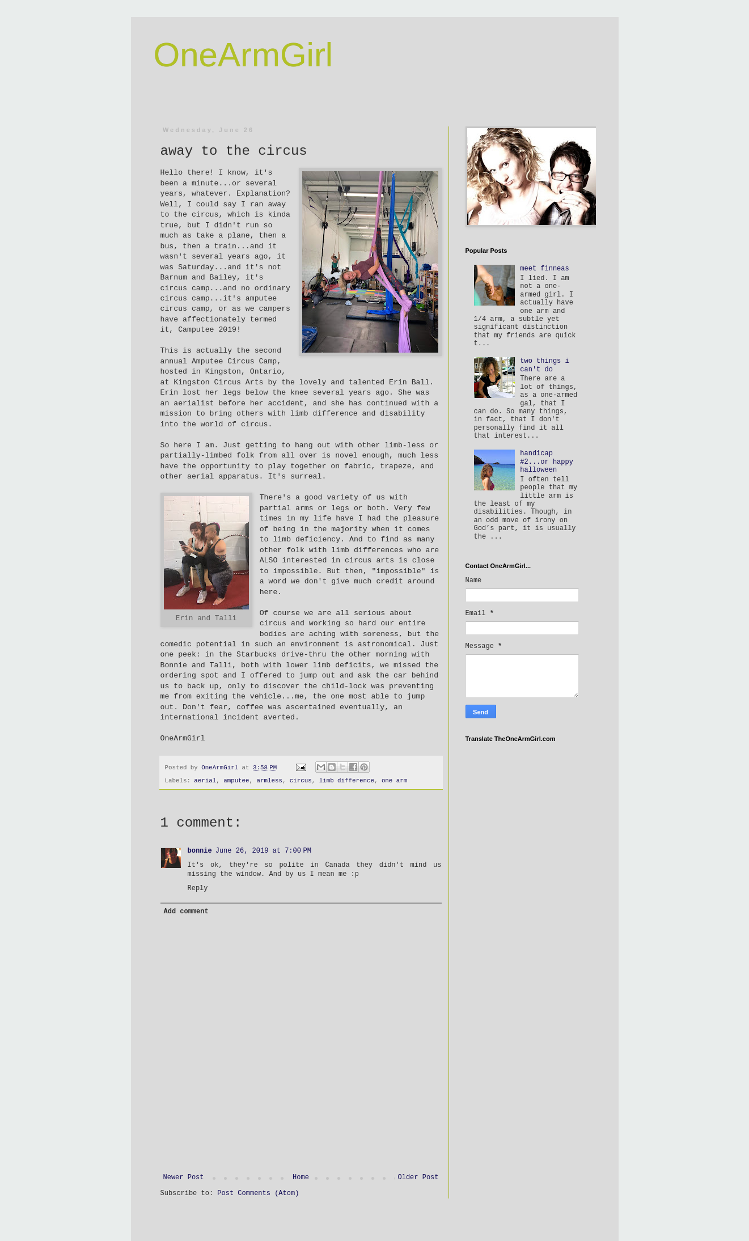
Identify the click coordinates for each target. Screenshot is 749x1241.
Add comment (186, 912)
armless (269, 780)
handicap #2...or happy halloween (546, 462)
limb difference (346, 780)
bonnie (200, 851)
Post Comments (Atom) (258, 1193)
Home (301, 1177)
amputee (236, 780)
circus (301, 780)
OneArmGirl (243, 55)
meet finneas (544, 269)
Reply (198, 888)
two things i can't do (544, 365)
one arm (394, 780)
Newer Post (183, 1177)
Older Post (417, 1177)
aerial (205, 780)
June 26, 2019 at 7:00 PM (263, 851)
